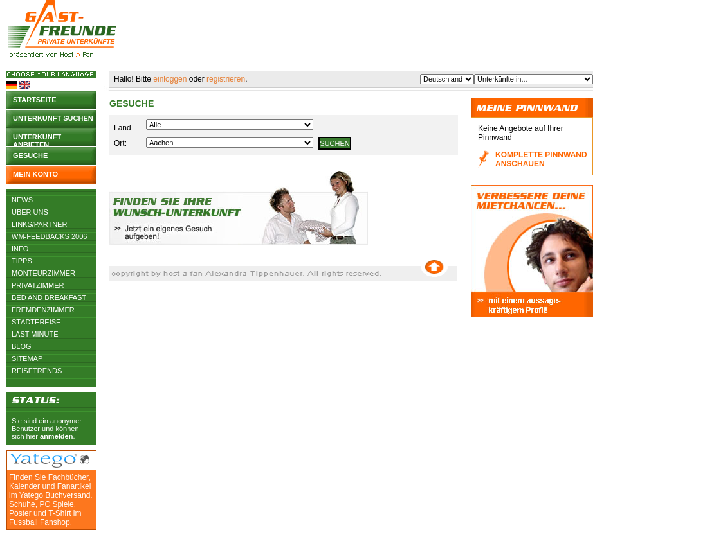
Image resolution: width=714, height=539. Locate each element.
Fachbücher (68, 477)
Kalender (24, 486)
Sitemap (27, 358)
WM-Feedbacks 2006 (49, 236)
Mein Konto (35, 174)
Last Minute (35, 334)
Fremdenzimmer (43, 310)
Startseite (35, 99)
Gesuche (30, 155)
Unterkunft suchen (53, 118)
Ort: (120, 143)
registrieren (225, 79)
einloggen (170, 79)
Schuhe (22, 504)
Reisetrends (37, 371)
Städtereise (36, 322)
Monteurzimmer (43, 273)
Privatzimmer (38, 285)
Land (122, 127)
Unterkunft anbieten (37, 139)
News (22, 200)
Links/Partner (39, 224)
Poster (20, 513)
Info (20, 248)
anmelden (56, 436)
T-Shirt (59, 513)
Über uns (30, 212)
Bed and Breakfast (49, 297)
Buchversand (67, 495)
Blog (22, 346)
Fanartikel (74, 486)
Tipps (22, 261)
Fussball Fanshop (39, 522)
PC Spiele (56, 504)
